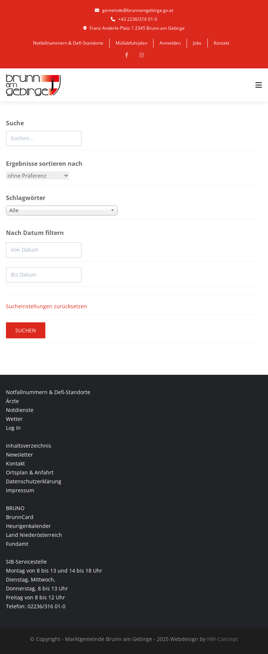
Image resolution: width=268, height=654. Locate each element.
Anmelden (170, 43)
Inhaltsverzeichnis (28, 445)
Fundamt (17, 543)
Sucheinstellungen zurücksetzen (46, 306)
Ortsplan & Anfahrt (30, 472)
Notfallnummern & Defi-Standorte (68, 43)
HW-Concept (222, 638)
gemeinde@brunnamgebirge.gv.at (134, 10)
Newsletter (19, 454)
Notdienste (19, 409)
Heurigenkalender (28, 525)
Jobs (197, 43)
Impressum (20, 490)
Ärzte (12, 401)
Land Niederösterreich (34, 534)
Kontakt (221, 43)
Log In (13, 427)
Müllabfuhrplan (131, 43)
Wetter (14, 418)
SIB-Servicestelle (26, 561)
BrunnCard (19, 517)
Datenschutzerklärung (33, 481)
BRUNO (15, 508)
